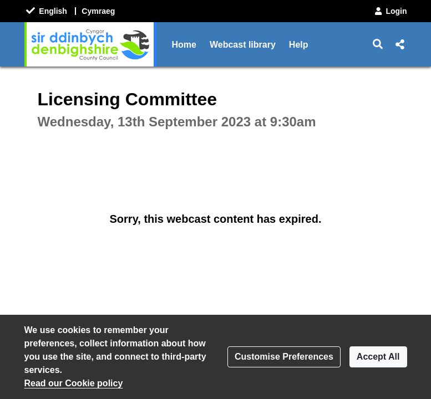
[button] (377, 44)
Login (390, 11)
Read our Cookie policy (73, 383)
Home (184, 44)
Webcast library (243, 44)
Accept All (378, 356)
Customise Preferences (284, 356)
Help (298, 44)
